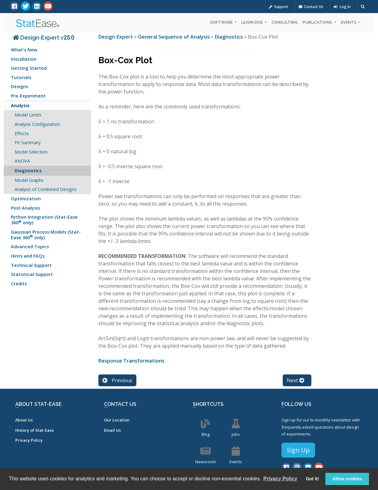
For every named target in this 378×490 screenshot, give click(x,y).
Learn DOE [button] (252, 22)
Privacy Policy (29, 440)
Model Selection (31, 152)
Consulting (285, 22)
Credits (19, 284)
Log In (342, 6)
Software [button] (222, 22)
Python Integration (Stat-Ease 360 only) (44, 220)
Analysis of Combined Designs (46, 189)
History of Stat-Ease (34, 430)
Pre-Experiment (28, 96)
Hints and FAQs (28, 256)
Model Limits (28, 115)
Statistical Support (32, 274)
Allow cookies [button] (347, 478)
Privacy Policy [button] (280, 478)
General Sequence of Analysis (174, 36)
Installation (23, 59)
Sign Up (298, 450)
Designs (19, 86)
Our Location (117, 420)
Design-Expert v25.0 (43, 37)
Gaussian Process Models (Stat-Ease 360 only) (46, 234)
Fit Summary (27, 142)
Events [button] (349, 22)
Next (295, 380)
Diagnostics (28, 171)
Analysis (20, 105)
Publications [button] (318, 22)
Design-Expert (116, 36)
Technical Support (31, 265)
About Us (24, 420)
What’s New (24, 50)
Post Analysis (25, 208)
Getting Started (29, 68)
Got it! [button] (312, 478)
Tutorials (21, 77)
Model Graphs (29, 180)
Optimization (26, 199)
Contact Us (311, 6)
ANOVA (22, 161)
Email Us (112, 430)
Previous (117, 380)
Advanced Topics (30, 247)
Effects (22, 133)
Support (278, 6)
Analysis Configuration (37, 124)
